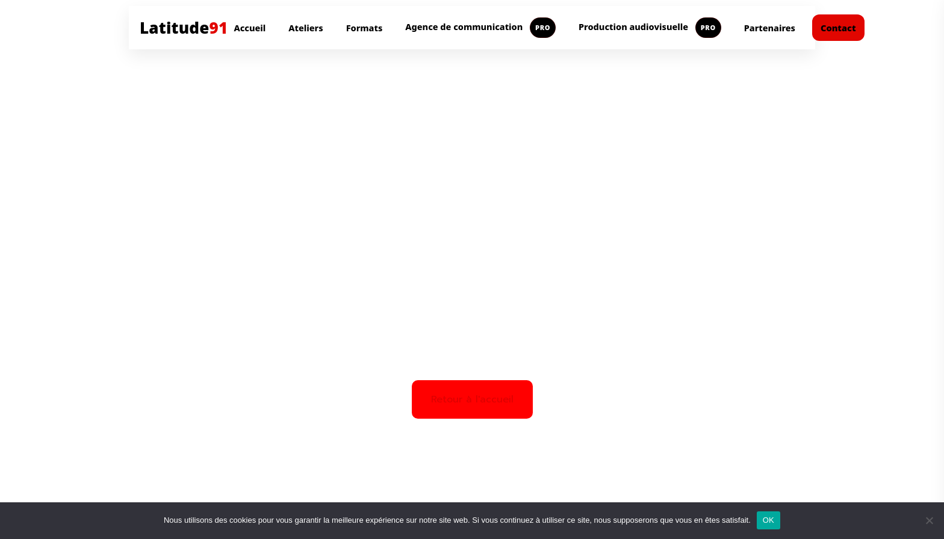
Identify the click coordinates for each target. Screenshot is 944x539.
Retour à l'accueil (472, 399)
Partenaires (769, 28)
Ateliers (305, 28)
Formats (364, 28)
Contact (838, 28)
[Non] (929, 520)
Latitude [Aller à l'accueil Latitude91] (184, 27)
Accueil (250, 28)
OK (768, 520)
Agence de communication (480, 27)
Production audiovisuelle (650, 27)
